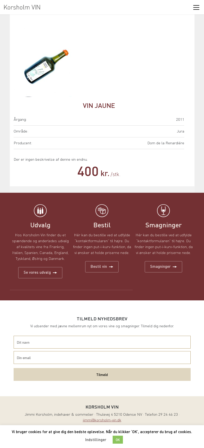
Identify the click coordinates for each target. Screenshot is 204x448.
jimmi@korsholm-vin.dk (102, 420)
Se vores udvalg (40, 272)
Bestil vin (102, 266)
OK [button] (118, 439)
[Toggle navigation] (196, 7)
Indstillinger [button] (95, 439)
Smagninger (163, 266)
